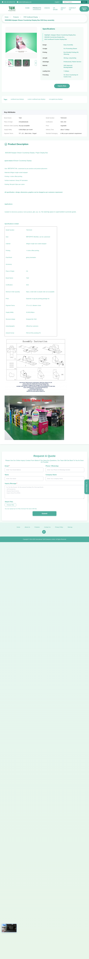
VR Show (55, 8)
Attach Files (9, 501)
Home (27, 8)
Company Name (51, 474)
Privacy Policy (59, 529)
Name (7, 474)
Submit (44, 513)
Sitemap (70, 529)
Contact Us (72, 8)
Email (7, 466)
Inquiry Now (62, 86)
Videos (47, 8)
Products (37, 8)
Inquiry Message (11, 483)
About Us (63, 8)
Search (84, 2)
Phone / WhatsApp (52, 466)
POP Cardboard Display (31, 17)
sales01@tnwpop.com (25, 2)
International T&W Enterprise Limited (45, 541)
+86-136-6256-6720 (9, 2)
